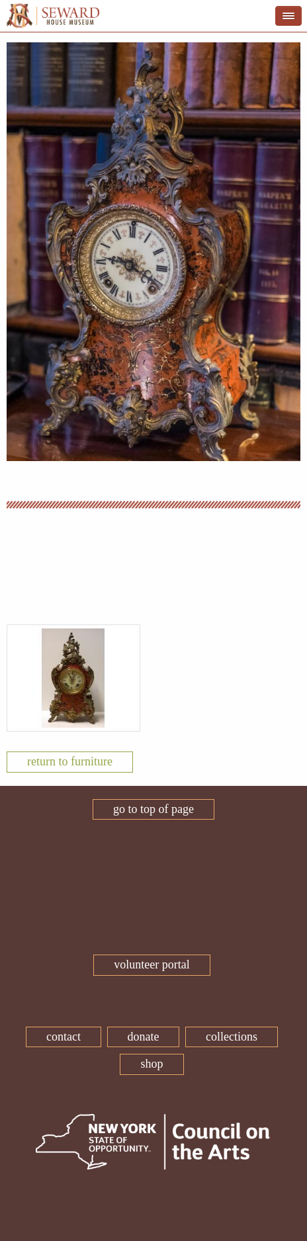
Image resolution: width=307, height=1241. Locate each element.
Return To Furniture (69, 761)
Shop (151, 1063)
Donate (143, 1036)
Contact (63, 1036)
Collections (231, 1036)
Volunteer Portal (151, 964)
